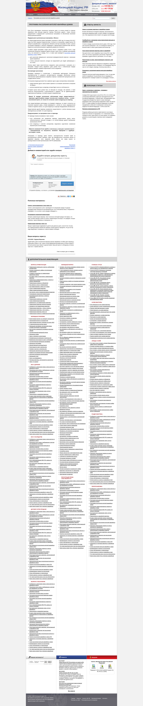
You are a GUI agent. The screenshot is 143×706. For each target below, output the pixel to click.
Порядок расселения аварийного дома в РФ (40, 420)
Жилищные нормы (34, 334)
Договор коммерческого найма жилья (69, 454)
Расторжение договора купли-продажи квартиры (72, 400)
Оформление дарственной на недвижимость (71, 348)
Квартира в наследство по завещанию (69, 470)
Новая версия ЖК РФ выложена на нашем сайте (71, 662)
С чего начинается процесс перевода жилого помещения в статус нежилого (71, 271)
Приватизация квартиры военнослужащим (40, 304)
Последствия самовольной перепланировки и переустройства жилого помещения (71, 364)
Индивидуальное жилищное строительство (40, 338)
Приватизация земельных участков (38, 299)
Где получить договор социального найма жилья (102, 386)
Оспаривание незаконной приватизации (39, 294)
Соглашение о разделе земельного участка (71, 321)
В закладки (72, 0)
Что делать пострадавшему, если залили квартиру (103, 332)
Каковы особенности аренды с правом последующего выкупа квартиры (100, 355)
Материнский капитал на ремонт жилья (70, 292)
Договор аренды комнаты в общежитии (100, 379)
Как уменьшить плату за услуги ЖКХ (69, 392)
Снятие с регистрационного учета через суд (71, 399)
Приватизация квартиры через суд (38, 311)
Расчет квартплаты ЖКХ (66, 316)
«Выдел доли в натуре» (66, 394)
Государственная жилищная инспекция (70, 462)
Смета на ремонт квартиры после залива (100, 334)
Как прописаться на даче (66, 320)
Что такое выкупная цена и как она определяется (41, 432)
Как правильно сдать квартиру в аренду (70, 407)
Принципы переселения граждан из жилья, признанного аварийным (40, 404)
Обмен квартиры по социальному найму (70, 350)
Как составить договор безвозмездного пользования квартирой (100, 370)
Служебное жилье (64, 451)
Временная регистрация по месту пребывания (41, 339)
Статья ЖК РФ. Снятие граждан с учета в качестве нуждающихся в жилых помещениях (101, 286)
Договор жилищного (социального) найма (70, 468)
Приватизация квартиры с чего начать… (39, 310)
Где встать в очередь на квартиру (68, 318)
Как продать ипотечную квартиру (68, 347)
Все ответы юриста (111, 81)
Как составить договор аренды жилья (99, 395)
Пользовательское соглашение (89, 700)
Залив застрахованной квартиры (98, 318)
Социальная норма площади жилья (69, 361)
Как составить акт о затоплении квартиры (100, 330)
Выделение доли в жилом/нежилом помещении (72, 442)
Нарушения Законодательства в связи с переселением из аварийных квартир (39, 407)
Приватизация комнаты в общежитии (38, 283)
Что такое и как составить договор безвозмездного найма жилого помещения (103, 344)
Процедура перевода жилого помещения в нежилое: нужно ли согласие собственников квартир (71, 275)
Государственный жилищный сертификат (39, 341)
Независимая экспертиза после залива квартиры (102, 338)
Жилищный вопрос (96, 698)
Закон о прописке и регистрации (37, 336)
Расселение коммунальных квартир (69, 472)
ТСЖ (69, 14)
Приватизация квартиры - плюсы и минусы (40, 308)
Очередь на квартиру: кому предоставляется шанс (72, 284)
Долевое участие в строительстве (38, 349)
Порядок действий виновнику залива (99, 308)
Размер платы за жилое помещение (69, 354)
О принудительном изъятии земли (38, 324)
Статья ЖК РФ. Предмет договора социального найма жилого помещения (100, 295)
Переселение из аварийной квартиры (38, 394)
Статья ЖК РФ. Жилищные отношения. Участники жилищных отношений (100, 271)
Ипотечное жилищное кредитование (38, 354)
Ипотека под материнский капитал (68, 301)
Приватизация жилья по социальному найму (101, 384)
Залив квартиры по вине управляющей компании (102, 306)
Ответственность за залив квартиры (99, 310)
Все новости (71, 691)
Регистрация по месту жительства (38, 347)
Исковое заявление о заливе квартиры (100, 315)
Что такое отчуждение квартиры (68, 421)
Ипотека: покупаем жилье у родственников (71, 420)
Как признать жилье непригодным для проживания (72, 423)
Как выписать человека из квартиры (69, 436)
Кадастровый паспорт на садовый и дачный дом (41, 318)
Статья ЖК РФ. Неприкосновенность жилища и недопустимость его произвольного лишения (102, 267)
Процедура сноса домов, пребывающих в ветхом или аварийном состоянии (41, 370)
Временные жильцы (65, 409)
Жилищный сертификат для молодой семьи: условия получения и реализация (40, 326)
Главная (30, 14)
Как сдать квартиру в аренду (97, 390)
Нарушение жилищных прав (67, 440)
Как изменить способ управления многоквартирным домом (68, 403)
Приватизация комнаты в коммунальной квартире (42, 313)
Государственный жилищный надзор (38, 332)
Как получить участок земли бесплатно (70, 323)
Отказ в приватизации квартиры (37, 288)
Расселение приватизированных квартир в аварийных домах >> (67, 146)
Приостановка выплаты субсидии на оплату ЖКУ (41, 322)
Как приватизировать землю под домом (39, 286)
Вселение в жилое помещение (67, 443)
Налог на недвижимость (35, 358)
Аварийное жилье (64, 405)
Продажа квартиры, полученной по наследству (41, 360)
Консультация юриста (91, 14)
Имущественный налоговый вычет (38, 345)
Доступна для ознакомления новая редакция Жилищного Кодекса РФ (70, 684)
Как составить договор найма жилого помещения (102, 364)
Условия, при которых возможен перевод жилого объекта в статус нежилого (72, 267)
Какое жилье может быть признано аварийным (41, 434)
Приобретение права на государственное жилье (72, 372)
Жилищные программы (35, 343)
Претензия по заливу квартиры (98, 317)
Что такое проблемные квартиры (68, 356)
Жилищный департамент (66, 432)
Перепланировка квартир (66, 447)
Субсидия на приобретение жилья (68, 456)
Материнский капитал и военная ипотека (70, 300)
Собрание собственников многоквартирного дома (72, 413)
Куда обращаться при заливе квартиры (100, 304)
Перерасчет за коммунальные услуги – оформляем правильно (70, 313)
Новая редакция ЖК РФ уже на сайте (68, 672)
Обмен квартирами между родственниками (71, 352)
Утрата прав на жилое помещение (68, 425)
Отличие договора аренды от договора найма (101, 346)
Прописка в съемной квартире (67, 377)
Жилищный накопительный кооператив (39, 350)
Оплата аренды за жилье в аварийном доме (40, 430)
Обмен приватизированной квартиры (38, 290)
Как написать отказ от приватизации (38, 284)
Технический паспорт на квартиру (68, 325)
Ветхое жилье (63, 467)
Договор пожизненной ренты (67, 415)
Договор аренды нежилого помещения (100, 383)
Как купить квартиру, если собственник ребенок (72, 366)
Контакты (78, 14)
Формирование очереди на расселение (39, 426)
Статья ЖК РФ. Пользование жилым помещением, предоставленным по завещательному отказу (100, 279)
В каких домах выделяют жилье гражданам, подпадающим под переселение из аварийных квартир (41, 398)
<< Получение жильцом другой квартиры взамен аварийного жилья (36, 146)
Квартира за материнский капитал (68, 298)
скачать (93, 667)
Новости (79, 698)
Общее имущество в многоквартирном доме (71, 452)
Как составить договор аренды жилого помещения (103, 350)
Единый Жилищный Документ (67, 445)
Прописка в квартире (65, 434)
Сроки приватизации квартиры (37, 300)
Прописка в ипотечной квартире (68, 358)
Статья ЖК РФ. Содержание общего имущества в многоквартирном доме (100, 283)
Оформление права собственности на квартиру (72, 429)
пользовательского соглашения (64, 190)
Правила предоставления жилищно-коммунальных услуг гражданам (69, 464)
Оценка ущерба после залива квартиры (100, 336)
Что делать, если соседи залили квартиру (100, 325)
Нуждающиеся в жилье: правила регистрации (71, 368)
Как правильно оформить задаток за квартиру (71, 411)
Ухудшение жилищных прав (67, 427)
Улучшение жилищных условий (68, 458)
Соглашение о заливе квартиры (98, 320)
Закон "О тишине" (33, 361)
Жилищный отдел (33, 356)
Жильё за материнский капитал (68, 294)
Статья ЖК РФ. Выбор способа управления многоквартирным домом (102, 298)
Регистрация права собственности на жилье (71, 460)
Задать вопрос (67, 183)
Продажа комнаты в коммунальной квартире (71, 390)
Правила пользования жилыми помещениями (41, 352)
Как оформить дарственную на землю (69, 327)
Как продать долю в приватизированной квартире (42, 292)
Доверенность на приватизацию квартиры (40, 302)
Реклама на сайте (75, 700)
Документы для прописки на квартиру (69, 431)
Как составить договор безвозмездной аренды (102, 348)
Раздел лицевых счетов (66, 388)
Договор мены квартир (65, 359)
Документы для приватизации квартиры (39, 306)
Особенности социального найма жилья (100, 381)
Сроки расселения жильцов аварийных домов (41, 425)
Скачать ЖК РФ (59, 14)
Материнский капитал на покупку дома (69, 296)
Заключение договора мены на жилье (39, 376)
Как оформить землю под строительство (70, 332)
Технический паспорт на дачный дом (38, 320)
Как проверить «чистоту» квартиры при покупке (72, 370)
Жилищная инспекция (44, 14)
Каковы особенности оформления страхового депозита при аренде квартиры (101, 362)
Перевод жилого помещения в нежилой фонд (71, 449)
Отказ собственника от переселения (38, 428)
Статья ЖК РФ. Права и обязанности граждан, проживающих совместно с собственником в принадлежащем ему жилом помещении (102, 275)
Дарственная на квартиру (66, 474)
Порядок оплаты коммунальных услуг (69, 438)
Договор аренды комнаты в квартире (99, 388)
